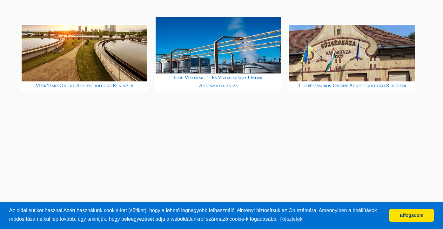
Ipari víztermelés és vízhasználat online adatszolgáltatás (218, 53)
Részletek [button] (291, 219)
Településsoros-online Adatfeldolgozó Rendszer (352, 57)
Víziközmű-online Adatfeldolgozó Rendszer (84, 57)
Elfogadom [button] (411, 215)
